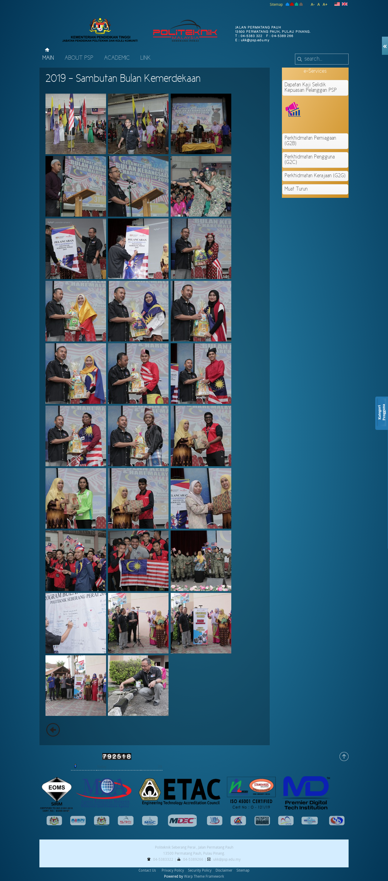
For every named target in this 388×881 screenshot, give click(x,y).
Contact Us (147, 870)
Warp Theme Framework (204, 876)
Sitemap (276, 4)
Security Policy (200, 870)
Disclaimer (224, 870)
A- (313, 4)
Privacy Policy (173, 870)
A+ (325, 4)
